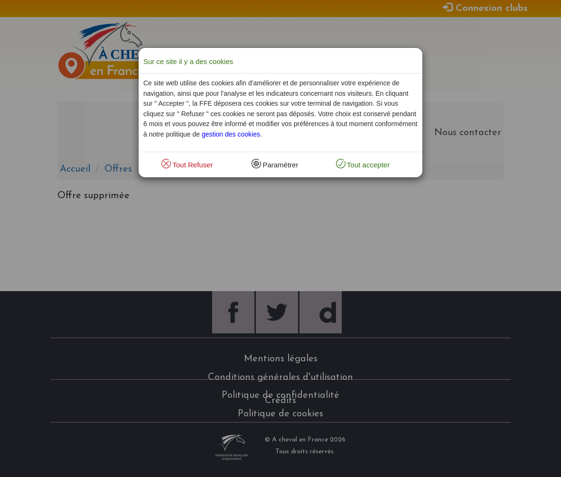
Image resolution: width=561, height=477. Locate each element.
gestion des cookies (231, 134)
